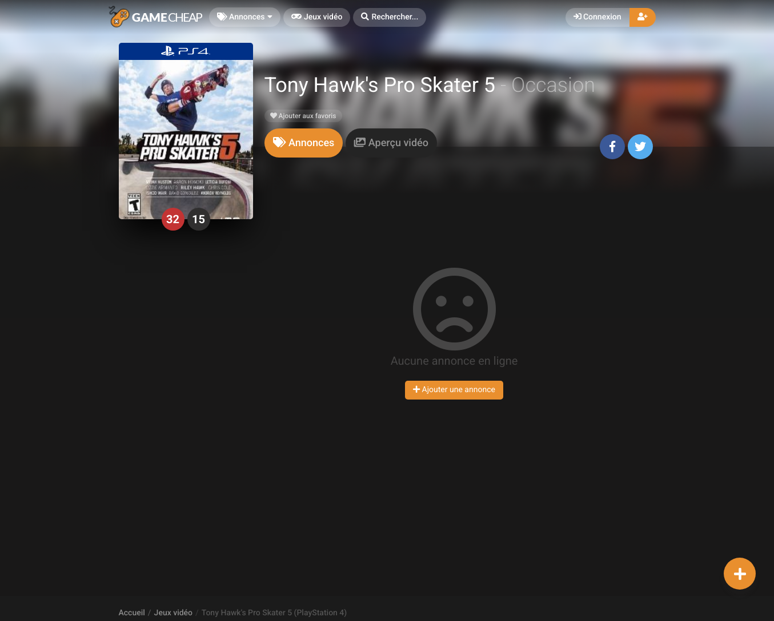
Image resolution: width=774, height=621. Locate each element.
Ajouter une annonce (454, 389)
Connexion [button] (597, 17)
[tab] (303, 143)
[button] (389, 17)
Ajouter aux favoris (303, 116)
